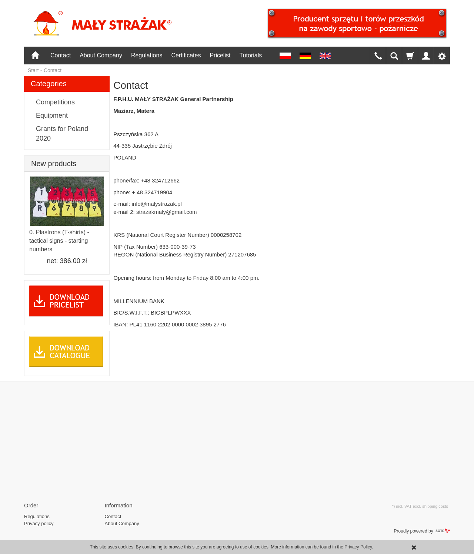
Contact (60, 55)
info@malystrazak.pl (156, 204)
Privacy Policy (358, 547)
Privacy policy (38, 523)
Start (33, 70)
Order (31, 505)
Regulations (147, 55)
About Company (101, 55)
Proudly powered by (422, 531)
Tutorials (250, 55)
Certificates (186, 55)
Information (119, 505)
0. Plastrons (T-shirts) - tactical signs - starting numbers (59, 240)
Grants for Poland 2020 (62, 133)
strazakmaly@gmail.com (166, 212)
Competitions (55, 102)
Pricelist (220, 55)
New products (53, 164)
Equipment (52, 115)
